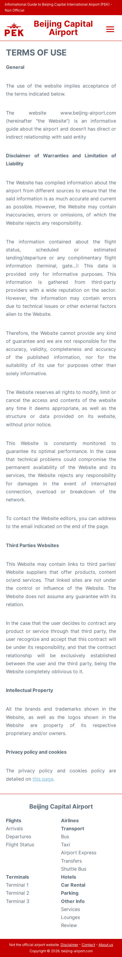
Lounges (70, 917)
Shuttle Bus (73, 869)
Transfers (71, 861)
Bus (65, 836)
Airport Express (78, 852)
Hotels (68, 877)
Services (70, 909)
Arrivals (14, 828)
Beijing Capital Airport (63, 28)
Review (69, 925)
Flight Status (20, 844)
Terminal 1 (17, 885)
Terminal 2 (17, 893)
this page (43, 779)
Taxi (65, 844)
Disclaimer (69, 944)
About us (106, 944)
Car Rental (73, 885)
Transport (72, 828)
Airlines (70, 820)
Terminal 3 (17, 901)
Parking (69, 893)
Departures (18, 836)
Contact (88, 944)
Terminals (17, 877)
